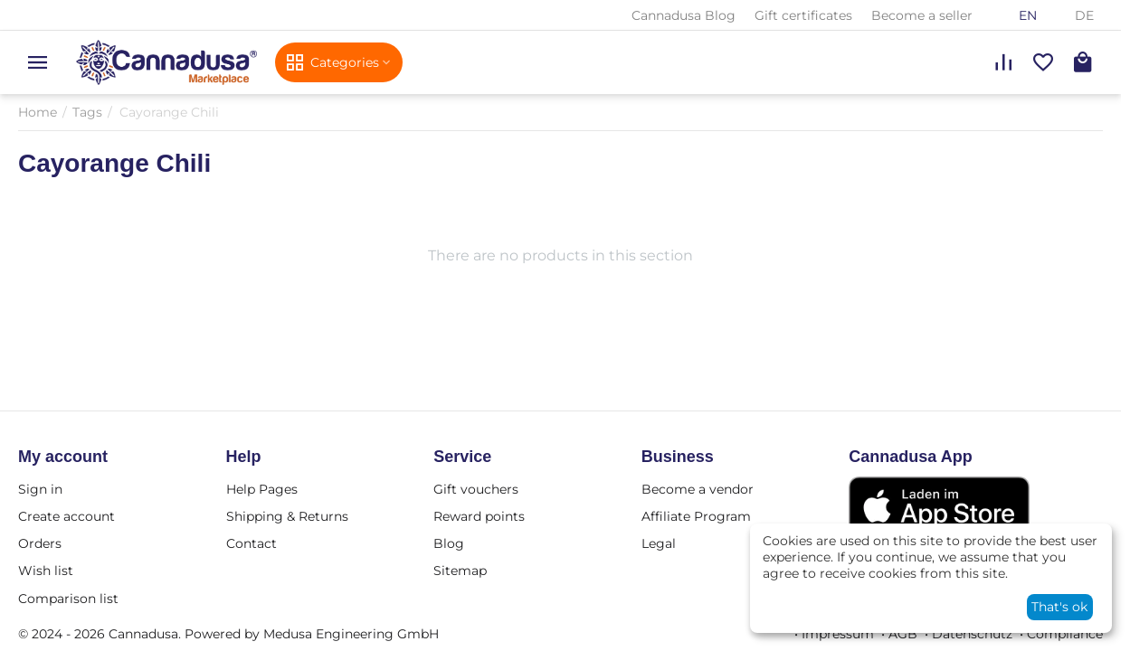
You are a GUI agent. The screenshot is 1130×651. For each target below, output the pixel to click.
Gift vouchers (475, 489)
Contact (251, 543)
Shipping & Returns (287, 516)
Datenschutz (972, 634)
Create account (66, 516)
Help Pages (262, 489)
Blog (448, 543)
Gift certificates (803, 15)
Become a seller (922, 15)
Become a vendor (697, 489)
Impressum (838, 634)
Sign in (40, 489)
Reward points (479, 516)
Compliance (1065, 634)
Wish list (45, 570)
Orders (40, 543)
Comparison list (68, 598)
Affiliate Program (696, 516)
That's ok (1059, 607)
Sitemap (460, 570)
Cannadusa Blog (683, 15)
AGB (902, 634)
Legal (658, 543)
